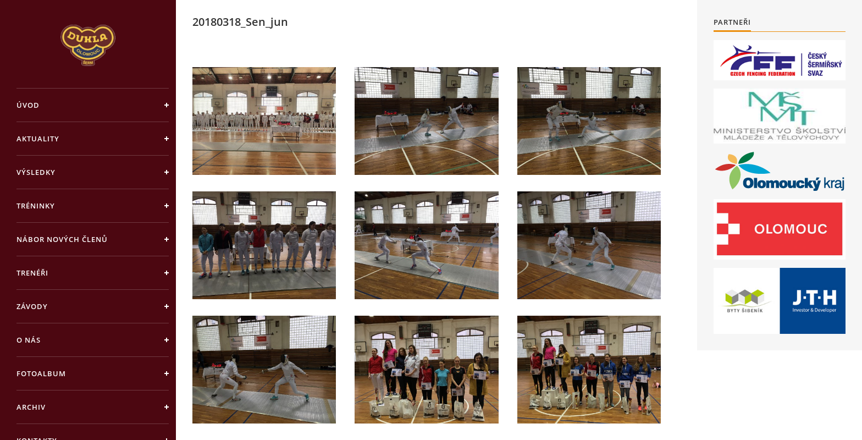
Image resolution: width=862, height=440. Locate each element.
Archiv (31, 407)
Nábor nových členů (62, 239)
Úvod (28, 105)
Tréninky (35, 206)
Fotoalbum (41, 373)
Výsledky (36, 172)
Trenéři (32, 273)
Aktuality (37, 139)
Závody (32, 306)
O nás (28, 340)
